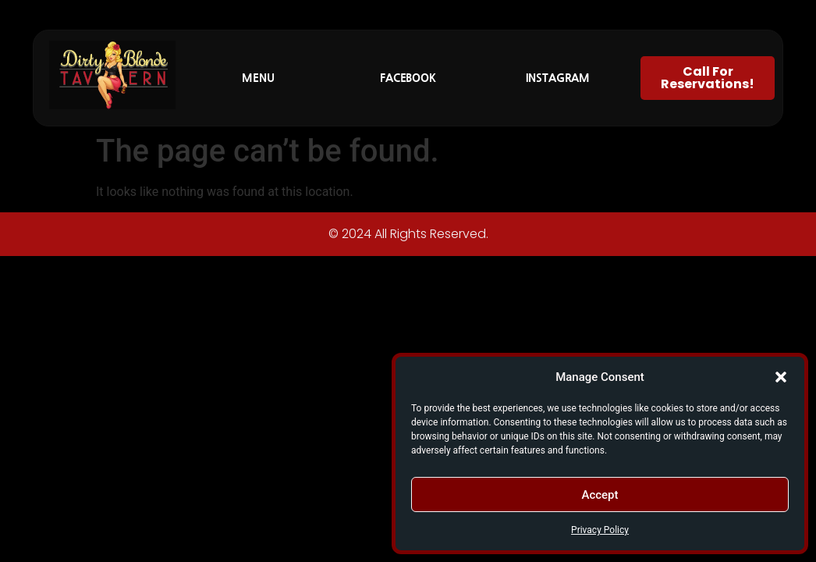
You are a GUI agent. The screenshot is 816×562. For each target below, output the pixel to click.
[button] (781, 377)
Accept (599, 495)
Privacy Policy (600, 530)
